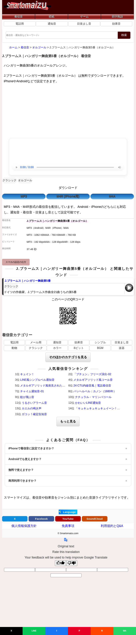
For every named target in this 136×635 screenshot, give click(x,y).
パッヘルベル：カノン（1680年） (94, 391)
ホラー (57, 347)
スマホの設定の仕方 (16, 262)
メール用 (35, 342)
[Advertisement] (68, 111)
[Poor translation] (71, 563)
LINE (34, 631)
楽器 (121, 347)
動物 (14, 347)
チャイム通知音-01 (32, 391)
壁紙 (51, 16)
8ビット (79, 347)
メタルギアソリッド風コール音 (93, 379)
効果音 (116, 23)
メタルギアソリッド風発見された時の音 (45, 385)
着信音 (18, 16)
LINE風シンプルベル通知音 (37, 379)
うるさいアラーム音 (34, 402)
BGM (100, 347)
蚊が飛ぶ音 (27, 397)
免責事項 (68, 526)
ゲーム (84, 16)
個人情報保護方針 (24, 526)
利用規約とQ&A (112, 526)
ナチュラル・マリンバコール (93, 397)
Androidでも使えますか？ (25, 459)
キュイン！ (27, 374)
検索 (124, 35)
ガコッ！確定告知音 (34, 414)
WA (124, 631)
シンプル (100, 342)
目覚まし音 (84, 23)
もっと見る (68, 421)
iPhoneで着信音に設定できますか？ (31, 448)
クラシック (9, 180)
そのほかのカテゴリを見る (68, 357)
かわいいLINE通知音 (88, 402)
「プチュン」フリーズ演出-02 (92, 374)
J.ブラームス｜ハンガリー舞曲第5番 (28, 280)
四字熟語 (117, 16)
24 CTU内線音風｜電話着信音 (92, 385)
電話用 (19, 23)
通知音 (52, 23)
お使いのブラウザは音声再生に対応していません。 (68, 167)
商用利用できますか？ (22, 480)
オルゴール (25, 180)
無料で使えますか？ (21, 469)
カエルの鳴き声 (31, 408)
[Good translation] (60, 563)
